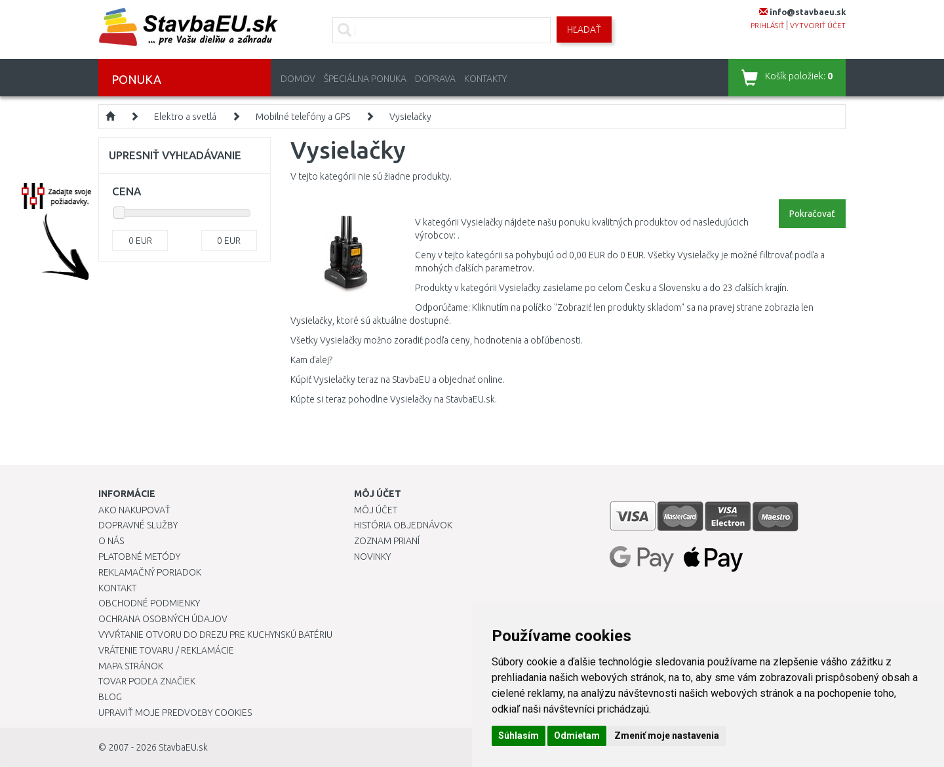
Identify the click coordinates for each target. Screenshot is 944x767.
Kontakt (117, 588)
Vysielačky (410, 116)
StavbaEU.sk (183, 747)
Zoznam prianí (387, 541)
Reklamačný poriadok (149, 572)
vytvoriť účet (818, 26)
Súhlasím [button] (518, 735)
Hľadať (584, 29)
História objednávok (403, 525)
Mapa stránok (130, 666)
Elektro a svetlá (185, 116)
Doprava (435, 78)
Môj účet (375, 510)
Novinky (372, 556)
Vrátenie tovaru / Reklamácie (166, 650)
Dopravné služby (138, 525)
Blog (110, 697)
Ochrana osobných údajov (162, 619)
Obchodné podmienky (149, 603)
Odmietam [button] (577, 735)
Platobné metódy (139, 556)
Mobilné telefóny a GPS (303, 116)
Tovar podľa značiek (146, 681)
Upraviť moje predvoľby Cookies (175, 712)
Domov (298, 78)
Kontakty (485, 78)
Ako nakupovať (134, 510)
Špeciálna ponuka (365, 78)
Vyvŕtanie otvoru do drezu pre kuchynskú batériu (215, 634)
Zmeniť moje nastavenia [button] (666, 735)
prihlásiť (767, 26)
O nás (111, 541)
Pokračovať (812, 213)
